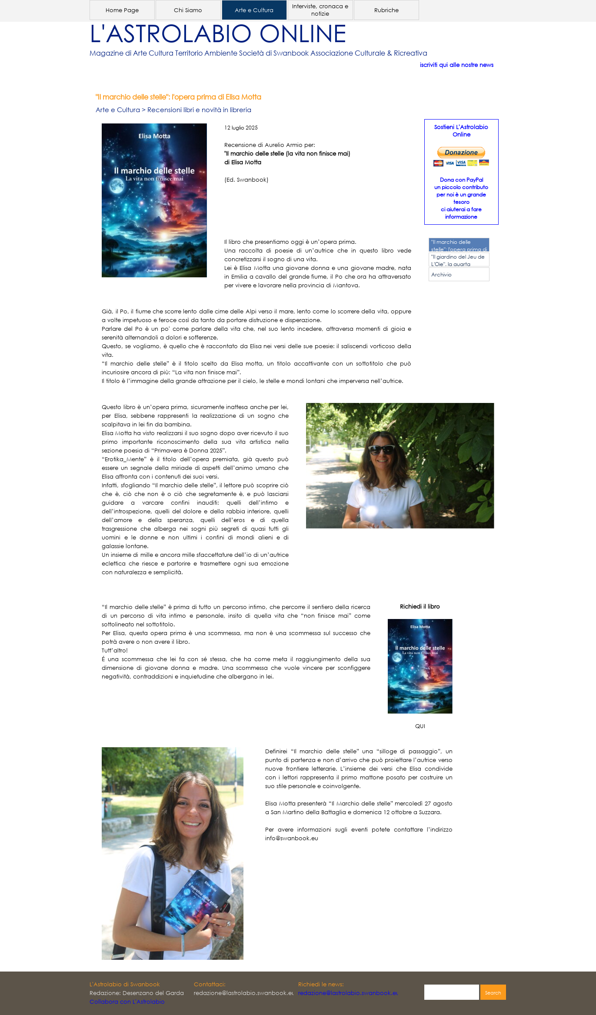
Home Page (122, 10)
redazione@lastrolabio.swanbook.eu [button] (349, 993)
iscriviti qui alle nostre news (456, 65)
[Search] (451, 993)
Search (493, 992)
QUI (420, 726)
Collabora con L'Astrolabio (127, 1001)
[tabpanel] (285, 53)
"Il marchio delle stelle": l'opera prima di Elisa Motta (459, 249)
